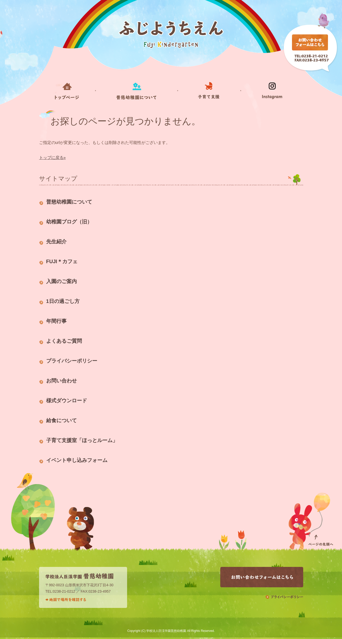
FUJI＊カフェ (62, 261)
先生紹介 (56, 241)
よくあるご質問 (64, 341)
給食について (61, 420)
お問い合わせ (61, 380)
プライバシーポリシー (71, 361)
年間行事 (56, 321)
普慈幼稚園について (69, 202)
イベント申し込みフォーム (76, 460)
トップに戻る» (52, 157)
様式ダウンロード (66, 400)
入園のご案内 (61, 281)
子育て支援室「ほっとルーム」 (82, 440)
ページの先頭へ (321, 519)
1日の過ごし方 (63, 301)
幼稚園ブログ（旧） (69, 221)
